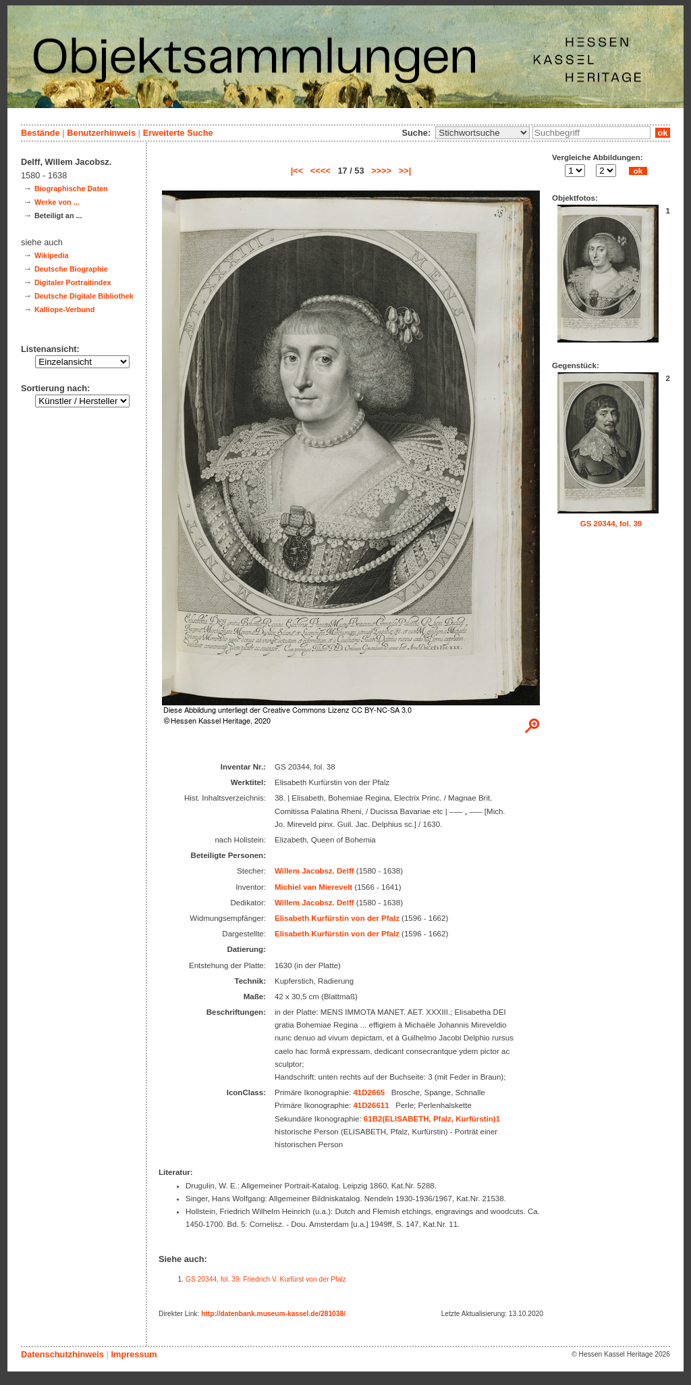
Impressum (134, 1354)
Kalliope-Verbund (64, 309)
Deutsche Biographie (71, 269)
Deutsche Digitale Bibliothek (84, 296)
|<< (297, 171)
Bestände (40, 133)
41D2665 (369, 1092)
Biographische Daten (71, 188)
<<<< (320, 171)
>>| (405, 171)
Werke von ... (57, 202)
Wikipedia (51, 255)
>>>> (381, 171)
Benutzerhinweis (101, 133)
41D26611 (371, 1105)
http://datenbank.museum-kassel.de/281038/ (273, 1313)
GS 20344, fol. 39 (611, 524)
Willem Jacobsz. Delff (314, 871)
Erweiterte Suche (178, 133)
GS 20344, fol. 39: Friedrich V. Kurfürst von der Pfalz (266, 1279)
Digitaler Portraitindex (72, 282)
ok (662, 133)
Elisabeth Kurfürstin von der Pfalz (337, 918)
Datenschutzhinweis (62, 1354)
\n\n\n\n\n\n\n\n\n (482, 132)
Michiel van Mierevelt (313, 887)
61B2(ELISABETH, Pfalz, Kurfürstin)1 (432, 1119)
